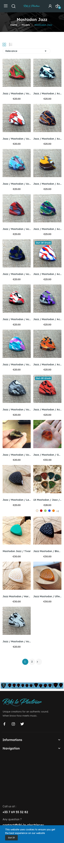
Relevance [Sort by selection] (26, 51)
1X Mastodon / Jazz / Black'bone (47, 499)
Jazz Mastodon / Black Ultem (47, 551)
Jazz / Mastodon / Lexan (17, 499)
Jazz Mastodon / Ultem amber (47, 596)
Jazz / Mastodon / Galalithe (47, 454)
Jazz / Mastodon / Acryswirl (17, 93)
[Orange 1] (53, 510)
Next (37, 661)
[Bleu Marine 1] (49, 510)
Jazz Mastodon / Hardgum (17, 596)
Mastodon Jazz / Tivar (17, 551)
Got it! (11, 837)
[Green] (45, 510)
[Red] (41, 510)
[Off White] (37, 510)
